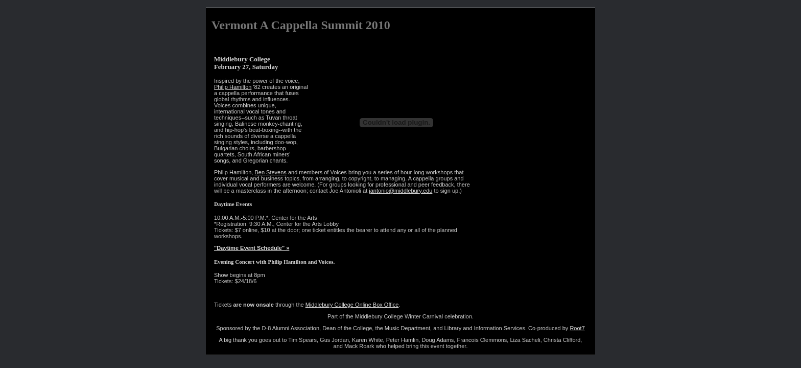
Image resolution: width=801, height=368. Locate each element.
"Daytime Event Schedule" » (251, 248)
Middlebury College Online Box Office (352, 305)
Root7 (577, 328)
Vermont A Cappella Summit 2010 (300, 25)
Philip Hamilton (232, 87)
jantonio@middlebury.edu (400, 191)
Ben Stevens (270, 172)
